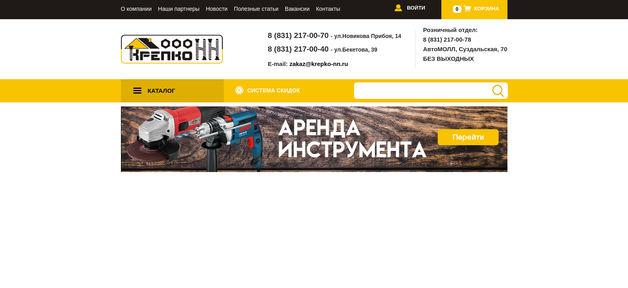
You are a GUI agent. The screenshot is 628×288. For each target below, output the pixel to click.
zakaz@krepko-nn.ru (319, 63)
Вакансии (297, 9)
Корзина (486, 9)
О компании (136, 9)
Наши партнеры (178, 9)
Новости (216, 9)
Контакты (328, 9)
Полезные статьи (256, 9)
